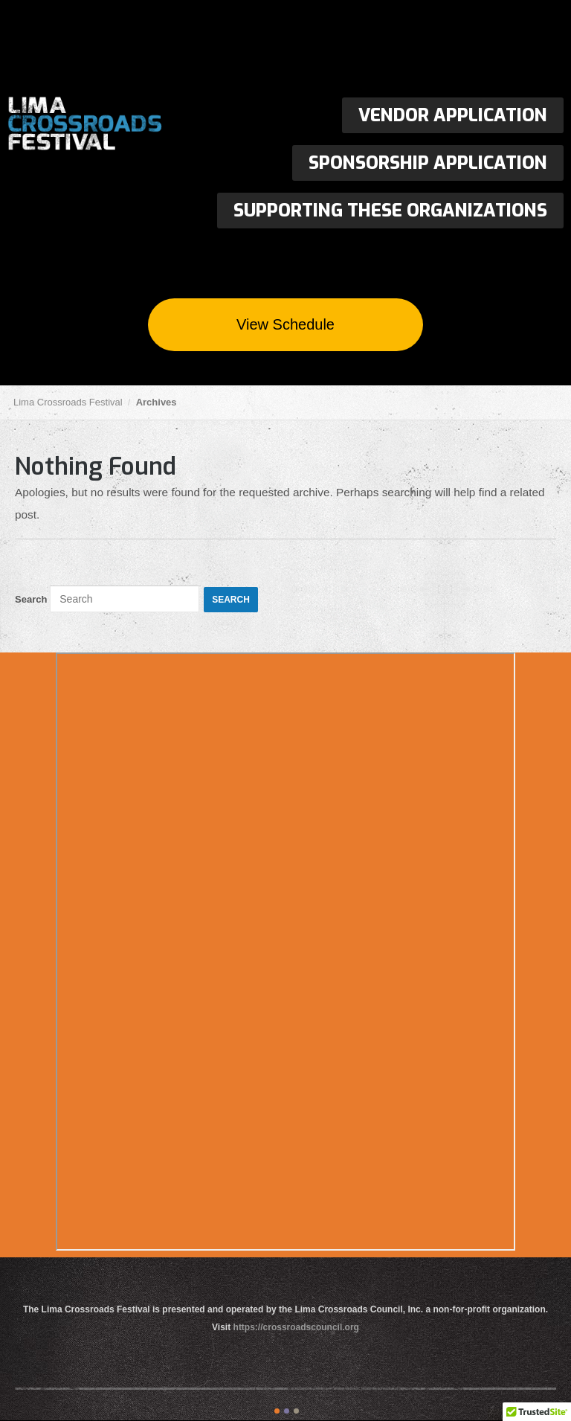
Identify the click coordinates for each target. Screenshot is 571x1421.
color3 (296, 1411)
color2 (286, 1411)
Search (31, 599)
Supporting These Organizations (390, 210)
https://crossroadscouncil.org (296, 1327)
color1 (277, 1411)
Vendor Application (452, 115)
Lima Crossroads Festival (118, 124)
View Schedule (285, 324)
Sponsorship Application (428, 163)
